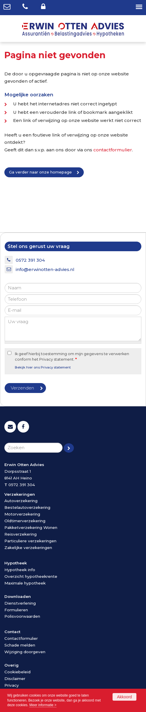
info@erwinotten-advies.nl (45, 269)
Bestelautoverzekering (27, 507)
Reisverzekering (20, 534)
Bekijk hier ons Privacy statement (43, 367)
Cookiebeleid (17, 672)
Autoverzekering (21, 500)
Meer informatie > (42, 705)
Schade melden (19, 645)
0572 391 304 (30, 260)
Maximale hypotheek (25, 583)
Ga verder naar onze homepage (40, 172)
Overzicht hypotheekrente (30, 576)
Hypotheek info (19, 569)
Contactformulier (21, 638)
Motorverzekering (22, 514)
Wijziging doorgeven (24, 651)
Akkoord (124, 697)
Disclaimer (14, 678)
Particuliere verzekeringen (30, 541)
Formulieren (16, 609)
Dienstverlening (20, 603)
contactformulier (112, 150)
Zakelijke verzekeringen (28, 547)
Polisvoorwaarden (22, 616)
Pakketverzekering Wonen (30, 527)
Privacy (11, 685)
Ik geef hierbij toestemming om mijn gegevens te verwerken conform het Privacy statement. (72, 357)
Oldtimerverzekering (24, 520)
